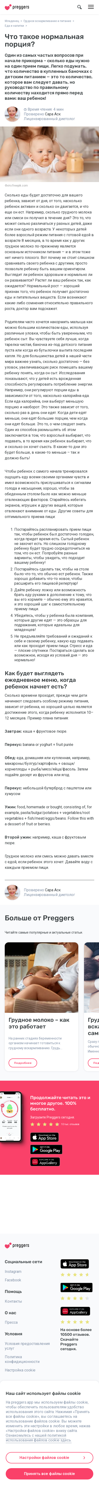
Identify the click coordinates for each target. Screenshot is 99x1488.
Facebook (13, 1280)
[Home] (17, 7)
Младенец (12, 21)
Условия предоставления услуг (27, 1346)
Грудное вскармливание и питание (47, 21)
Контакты (13, 1301)
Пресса (11, 1322)
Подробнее (23, 1063)
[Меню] (91, 7)
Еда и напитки (14, 25)
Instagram (13, 1271)
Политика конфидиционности (22, 1359)
